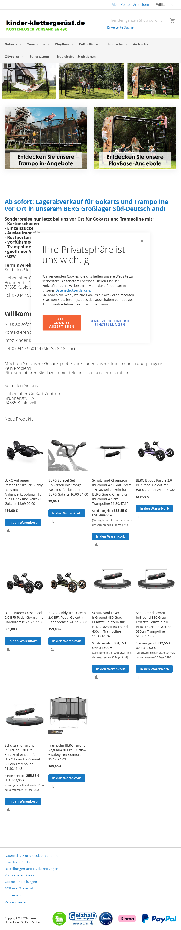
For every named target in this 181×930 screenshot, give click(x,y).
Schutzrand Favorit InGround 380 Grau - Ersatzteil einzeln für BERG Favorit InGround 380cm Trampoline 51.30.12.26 (153, 624)
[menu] (90, 50)
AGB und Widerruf (19, 888)
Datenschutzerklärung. (73, 290)
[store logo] (48, 24)
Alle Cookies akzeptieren (61, 323)
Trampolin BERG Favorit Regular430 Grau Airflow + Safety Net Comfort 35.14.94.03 (67, 752)
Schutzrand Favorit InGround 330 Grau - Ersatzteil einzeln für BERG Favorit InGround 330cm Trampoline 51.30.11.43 (22, 757)
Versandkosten (16, 902)
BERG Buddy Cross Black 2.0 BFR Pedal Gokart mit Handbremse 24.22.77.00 (24, 617)
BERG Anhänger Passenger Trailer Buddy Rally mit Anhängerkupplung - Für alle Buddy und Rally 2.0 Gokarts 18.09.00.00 (24, 492)
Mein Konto (121, 4)
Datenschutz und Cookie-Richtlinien (32, 855)
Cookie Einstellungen (21, 881)
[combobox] (136, 20)
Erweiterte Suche (120, 27)
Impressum (13, 895)
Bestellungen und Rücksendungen (31, 868)
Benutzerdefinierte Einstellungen (109, 323)
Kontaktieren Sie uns (21, 875)
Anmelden (141, 4)
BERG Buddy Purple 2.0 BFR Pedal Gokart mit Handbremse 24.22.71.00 (155, 485)
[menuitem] (12, 44)
